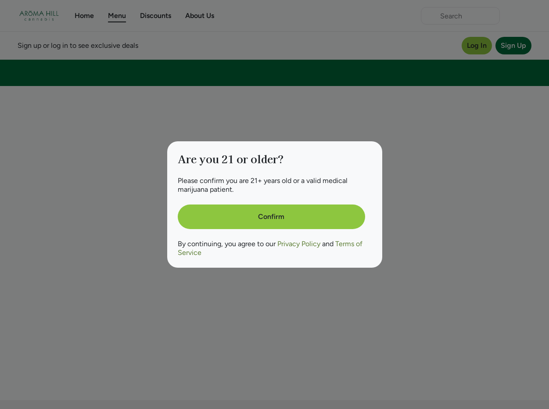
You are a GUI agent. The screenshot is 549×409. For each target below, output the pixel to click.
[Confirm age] (271, 216)
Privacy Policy (298, 244)
